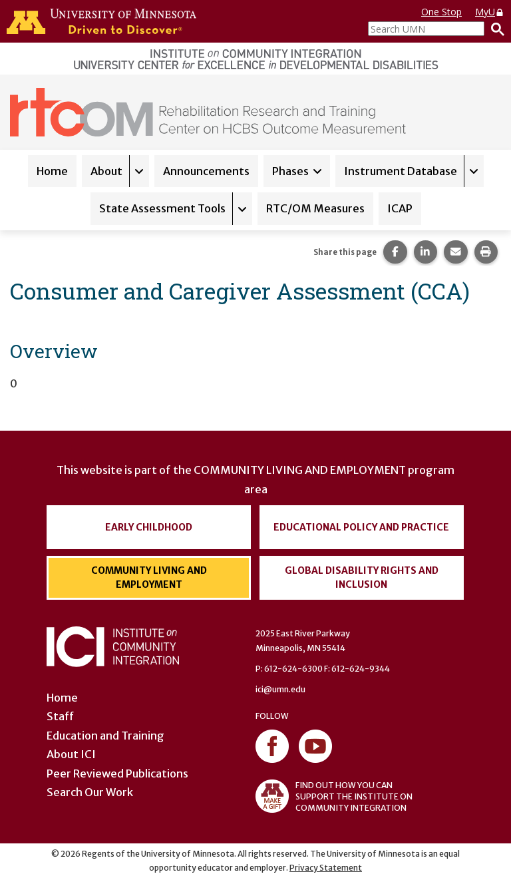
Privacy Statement (325, 868)
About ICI (71, 754)
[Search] (494, 28)
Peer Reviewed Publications (117, 773)
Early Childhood (148, 527)
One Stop (441, 11)
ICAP (400, 208)
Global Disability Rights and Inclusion (361, 577)
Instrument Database (400, 171)
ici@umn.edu (280, 689)
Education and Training (105, 735)
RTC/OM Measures (315, 208)
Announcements (206, 171)
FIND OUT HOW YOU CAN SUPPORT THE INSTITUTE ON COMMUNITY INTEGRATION (334, 796)
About (106, 171)
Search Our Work (90, 792)
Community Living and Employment (149, 577)
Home (52, 171)
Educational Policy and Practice (361, 527)
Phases (290, 171)
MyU (489, 11)
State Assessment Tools (162, 208)
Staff (60, 716)
